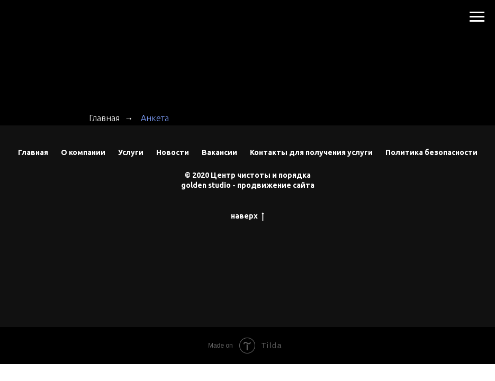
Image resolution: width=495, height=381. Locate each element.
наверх (247, 216)
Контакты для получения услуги (311, 152)
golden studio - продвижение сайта (247, 185)
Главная (104, 118)
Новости (172, 152)
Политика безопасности (431, 152)
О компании (83, 152)
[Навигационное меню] (477, 17)
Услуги (130, 152)
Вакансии (219, 152)
